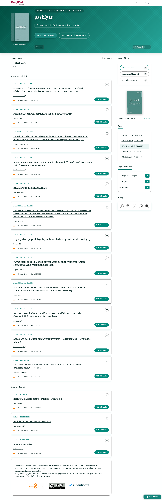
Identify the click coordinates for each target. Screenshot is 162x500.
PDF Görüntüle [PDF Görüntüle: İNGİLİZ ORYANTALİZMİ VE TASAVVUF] (102, 430)
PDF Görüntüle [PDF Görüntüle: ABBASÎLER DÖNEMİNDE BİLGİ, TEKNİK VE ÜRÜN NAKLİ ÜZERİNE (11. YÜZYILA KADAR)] (102, 350)
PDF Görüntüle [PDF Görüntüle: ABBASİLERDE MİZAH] (102, 453)
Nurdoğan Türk (19, 296)
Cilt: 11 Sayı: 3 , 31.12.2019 (132, 152)
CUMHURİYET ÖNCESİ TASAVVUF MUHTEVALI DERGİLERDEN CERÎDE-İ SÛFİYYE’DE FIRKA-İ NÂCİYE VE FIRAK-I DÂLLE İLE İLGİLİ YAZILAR (48, 89)
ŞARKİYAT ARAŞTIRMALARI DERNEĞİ (64, 11)
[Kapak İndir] (147, 181)
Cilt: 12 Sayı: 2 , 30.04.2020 (132, 141)
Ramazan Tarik (19, 96)
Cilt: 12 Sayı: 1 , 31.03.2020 (132, 146)
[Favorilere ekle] (107, 84)
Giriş (147, 3)
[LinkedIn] (141, 206)
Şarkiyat (44, 17)
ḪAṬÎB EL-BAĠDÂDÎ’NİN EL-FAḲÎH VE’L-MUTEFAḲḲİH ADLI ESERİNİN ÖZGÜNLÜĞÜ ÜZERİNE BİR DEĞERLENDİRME (47, 315)
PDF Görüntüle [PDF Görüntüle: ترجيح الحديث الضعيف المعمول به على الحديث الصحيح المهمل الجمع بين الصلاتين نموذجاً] (102, 248)
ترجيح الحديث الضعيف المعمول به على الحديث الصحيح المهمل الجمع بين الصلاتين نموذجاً (52, 239)
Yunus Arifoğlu (19, 347)
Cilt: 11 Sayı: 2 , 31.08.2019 (132, 157)
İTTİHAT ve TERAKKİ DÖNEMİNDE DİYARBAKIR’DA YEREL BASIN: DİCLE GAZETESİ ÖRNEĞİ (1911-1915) (48, 366)
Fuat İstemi (17, 404)
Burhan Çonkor (19, 170)
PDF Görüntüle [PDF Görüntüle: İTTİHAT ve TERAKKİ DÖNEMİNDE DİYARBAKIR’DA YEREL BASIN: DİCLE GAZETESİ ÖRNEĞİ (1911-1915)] (102, 376)
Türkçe (139, 3)
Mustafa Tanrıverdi (20, 144)
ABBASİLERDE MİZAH (23, 444)
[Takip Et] (139, 47)
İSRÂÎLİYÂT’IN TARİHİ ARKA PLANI (30, 188)
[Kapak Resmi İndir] (147, 119)
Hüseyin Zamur (19, 193)
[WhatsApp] (128, 206)
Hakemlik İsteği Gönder (74, 35)
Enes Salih (17, 244)
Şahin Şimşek (18, 449)
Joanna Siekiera (19, 221)
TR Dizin (39, 47)
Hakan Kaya (18, 119)
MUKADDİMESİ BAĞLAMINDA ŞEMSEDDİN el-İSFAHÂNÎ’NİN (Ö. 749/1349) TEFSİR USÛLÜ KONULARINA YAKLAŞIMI (52, 164)
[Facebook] (122, 206)
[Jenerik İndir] (147, 187)
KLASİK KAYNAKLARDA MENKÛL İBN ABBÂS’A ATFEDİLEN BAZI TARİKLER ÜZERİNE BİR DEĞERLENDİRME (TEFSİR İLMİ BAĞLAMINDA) (49, 289)
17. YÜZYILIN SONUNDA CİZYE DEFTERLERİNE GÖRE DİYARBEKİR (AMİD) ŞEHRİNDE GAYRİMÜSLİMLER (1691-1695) (49, 263)
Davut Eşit (17, 321)
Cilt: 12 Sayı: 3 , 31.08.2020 (132, 135)
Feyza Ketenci (18, 426)
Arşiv (120, 126)
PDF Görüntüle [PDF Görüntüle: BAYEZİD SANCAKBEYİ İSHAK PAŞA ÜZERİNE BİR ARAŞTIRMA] (102, 122)
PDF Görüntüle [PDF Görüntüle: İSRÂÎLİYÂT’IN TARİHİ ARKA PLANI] (102, 196)
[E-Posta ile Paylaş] (147, 206)
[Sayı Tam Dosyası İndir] (147, 176)
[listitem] (134, 67)
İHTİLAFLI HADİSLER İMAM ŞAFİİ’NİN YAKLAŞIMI (37, 399)
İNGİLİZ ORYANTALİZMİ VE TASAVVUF (32, 422)
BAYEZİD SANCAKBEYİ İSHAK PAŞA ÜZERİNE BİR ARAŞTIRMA (42, 114)
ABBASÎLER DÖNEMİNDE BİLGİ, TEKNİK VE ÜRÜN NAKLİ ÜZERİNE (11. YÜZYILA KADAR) (52, 341)
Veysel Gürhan (18, 270)
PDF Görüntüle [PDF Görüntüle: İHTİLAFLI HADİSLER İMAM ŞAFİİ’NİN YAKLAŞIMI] (102, 407)
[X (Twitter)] (134, 206)
